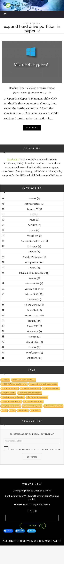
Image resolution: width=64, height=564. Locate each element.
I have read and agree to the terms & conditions (35, 449)
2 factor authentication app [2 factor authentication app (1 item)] (30, 388)
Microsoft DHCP (32, 288)
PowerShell (32, 310)
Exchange (32, 246)
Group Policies (32, 262)
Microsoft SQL (32, 294)
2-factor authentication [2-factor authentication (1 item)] (51, 388)
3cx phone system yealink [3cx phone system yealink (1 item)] (32, 406)
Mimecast (33, 299)
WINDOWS (32, 358)
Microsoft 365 (32, 283)
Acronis (32, 198)
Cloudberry (32, 235)
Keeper (32, 278)
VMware (32, 347)
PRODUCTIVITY (32, 315)
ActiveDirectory (32, 203)
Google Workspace (32, 256)
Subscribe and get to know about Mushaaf (32, 434)
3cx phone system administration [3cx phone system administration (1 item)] (30, 393)
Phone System (32, 304)
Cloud (32, 230)
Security (32, 320)
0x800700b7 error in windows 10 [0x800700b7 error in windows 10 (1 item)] (23, 379)
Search (32, 511)
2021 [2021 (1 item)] (12, 410)
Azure (32, 219)
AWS (32, 214)
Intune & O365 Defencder (32, 273)
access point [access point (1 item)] (23, 410)
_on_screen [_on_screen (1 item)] (35, 410)
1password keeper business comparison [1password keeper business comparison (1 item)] (44, 384)
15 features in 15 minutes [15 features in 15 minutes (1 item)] (54, 406)
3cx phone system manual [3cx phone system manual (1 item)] (33, 401)
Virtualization (32, 342)
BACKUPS (32, 225)
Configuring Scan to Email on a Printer (32, 490)
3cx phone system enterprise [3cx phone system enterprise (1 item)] (37, 397)
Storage (33, 336)
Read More (32, 127)
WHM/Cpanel (32, 352)
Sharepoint (32, 331)
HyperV (32, 267)
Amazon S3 (32, 209)
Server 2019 (32, 326)
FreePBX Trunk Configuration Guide (32, 504)
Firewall (32, 251)
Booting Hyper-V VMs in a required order (32, 88)
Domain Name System (32, 241)
